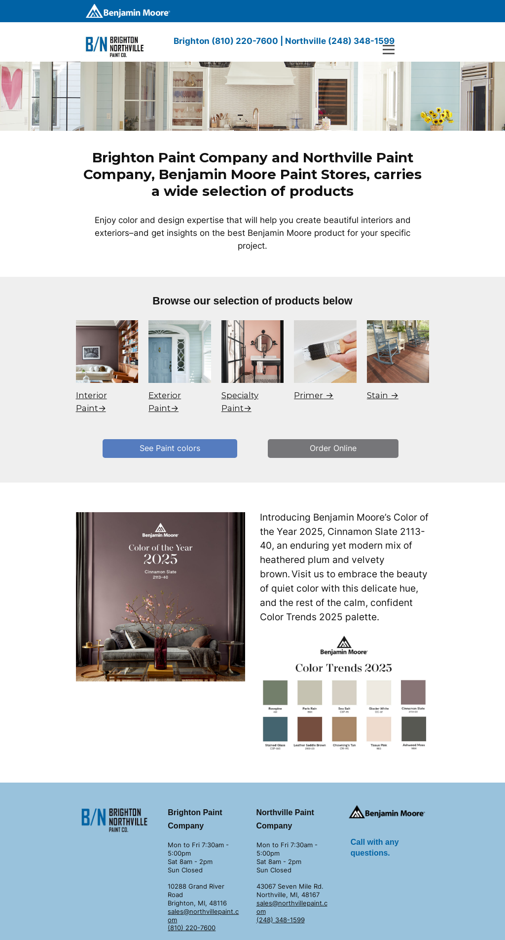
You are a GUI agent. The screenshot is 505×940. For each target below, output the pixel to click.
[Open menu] (389, 50)
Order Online (333, 448)
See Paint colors (170, 448)
